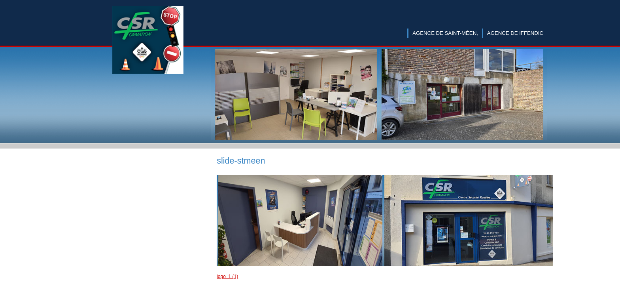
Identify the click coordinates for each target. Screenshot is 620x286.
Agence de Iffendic (515, 33)
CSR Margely (147, 48)
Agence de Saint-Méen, (445, 33)
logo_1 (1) (227, 276)
